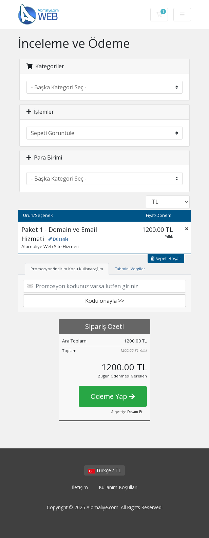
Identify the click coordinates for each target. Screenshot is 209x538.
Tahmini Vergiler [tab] (130, 268)
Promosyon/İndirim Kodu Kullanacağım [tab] (67, 268)
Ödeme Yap (113, 396)
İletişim (80, 487)
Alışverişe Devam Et (126, 411)
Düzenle (58, 239)
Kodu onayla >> (104, 300)
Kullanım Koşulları (118, 487)
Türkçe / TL (104, 470)
